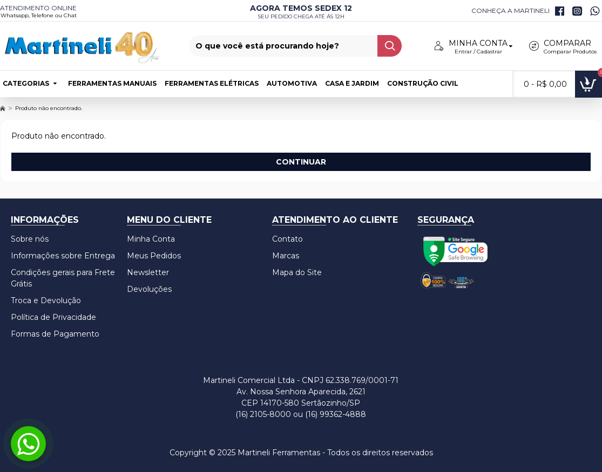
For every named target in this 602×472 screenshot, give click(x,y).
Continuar (301, 162)
